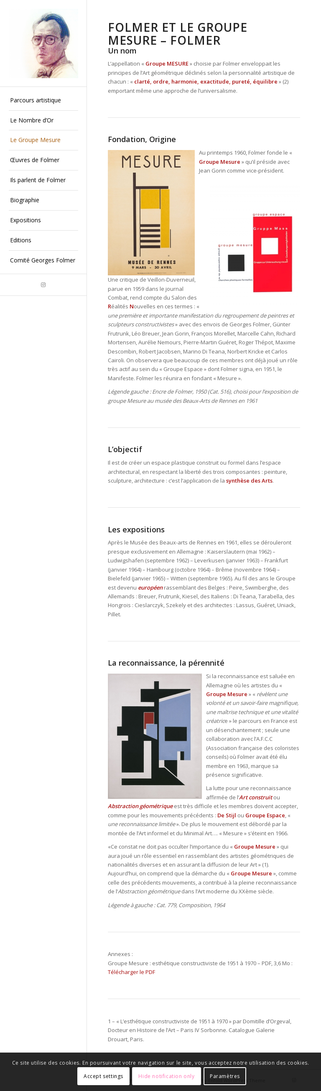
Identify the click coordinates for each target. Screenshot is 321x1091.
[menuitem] (43, 101)
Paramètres (225, 1076)
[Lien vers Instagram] (43, 284)
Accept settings (103, 1076)
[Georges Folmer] (43, 43)
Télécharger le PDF (131, 972)
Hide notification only (166, 1076)
